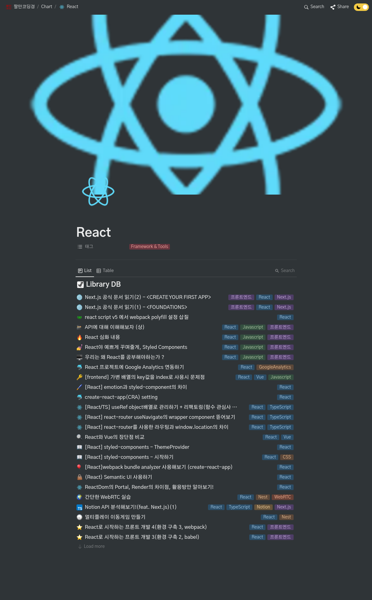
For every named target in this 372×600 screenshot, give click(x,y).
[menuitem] (85, 271)
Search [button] (285, 271)
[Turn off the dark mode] (361, 9)
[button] (20, 7)
